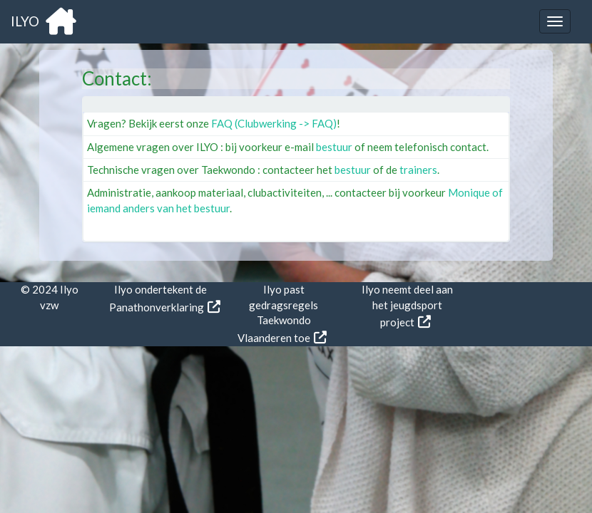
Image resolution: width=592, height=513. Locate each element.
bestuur (334, 146)
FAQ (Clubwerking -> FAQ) (274, 123)
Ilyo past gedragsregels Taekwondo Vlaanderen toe (278, 313)
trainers (418, 169)
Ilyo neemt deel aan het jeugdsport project (407, 305)
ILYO (43, 21)
